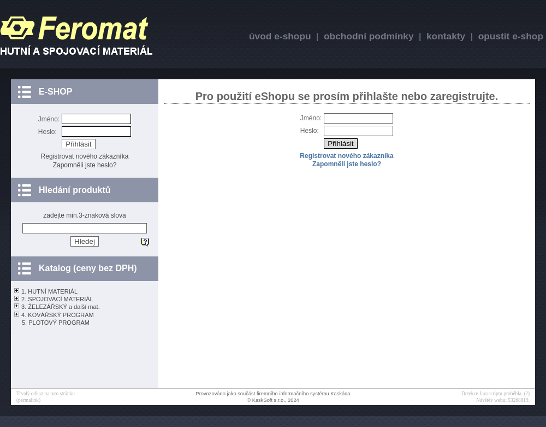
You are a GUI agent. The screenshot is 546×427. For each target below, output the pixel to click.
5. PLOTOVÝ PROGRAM (56, 322)
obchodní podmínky (369, 36)
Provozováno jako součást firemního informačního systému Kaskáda (272, 393)
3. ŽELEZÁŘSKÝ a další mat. (60, 306)
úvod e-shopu (280, 36)
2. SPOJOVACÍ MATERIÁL (57, 299)
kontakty (445, 36)
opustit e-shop (510, 36)
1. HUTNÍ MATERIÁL (49, 291)
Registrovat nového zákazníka (85, 156)
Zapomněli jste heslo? (85, 165)
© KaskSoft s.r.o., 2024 (273, 400)
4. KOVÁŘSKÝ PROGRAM (57, 315)
